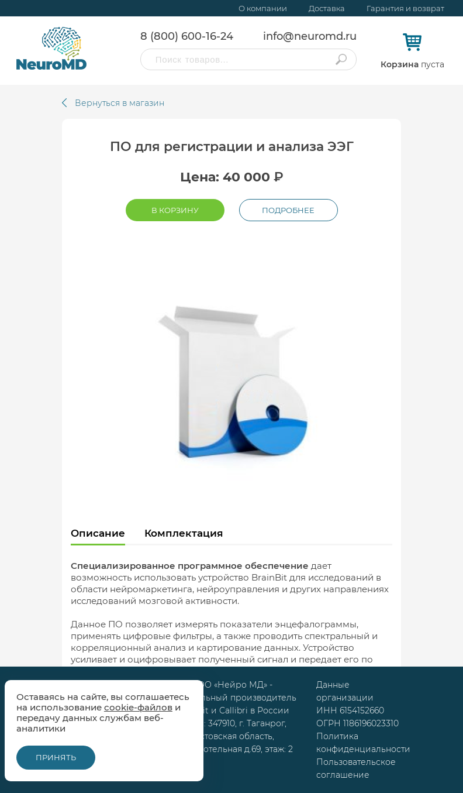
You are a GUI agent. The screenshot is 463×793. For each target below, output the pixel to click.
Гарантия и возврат (405, 8)
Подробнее (288, 210)
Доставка (327, 8)
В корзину (175, 210)
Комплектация (183, 533)
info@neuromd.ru (310, 36)
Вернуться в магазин (119, 103)
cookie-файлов (138, 707)
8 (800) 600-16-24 (186, 36)
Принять (56, 757)
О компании (263, 8)
